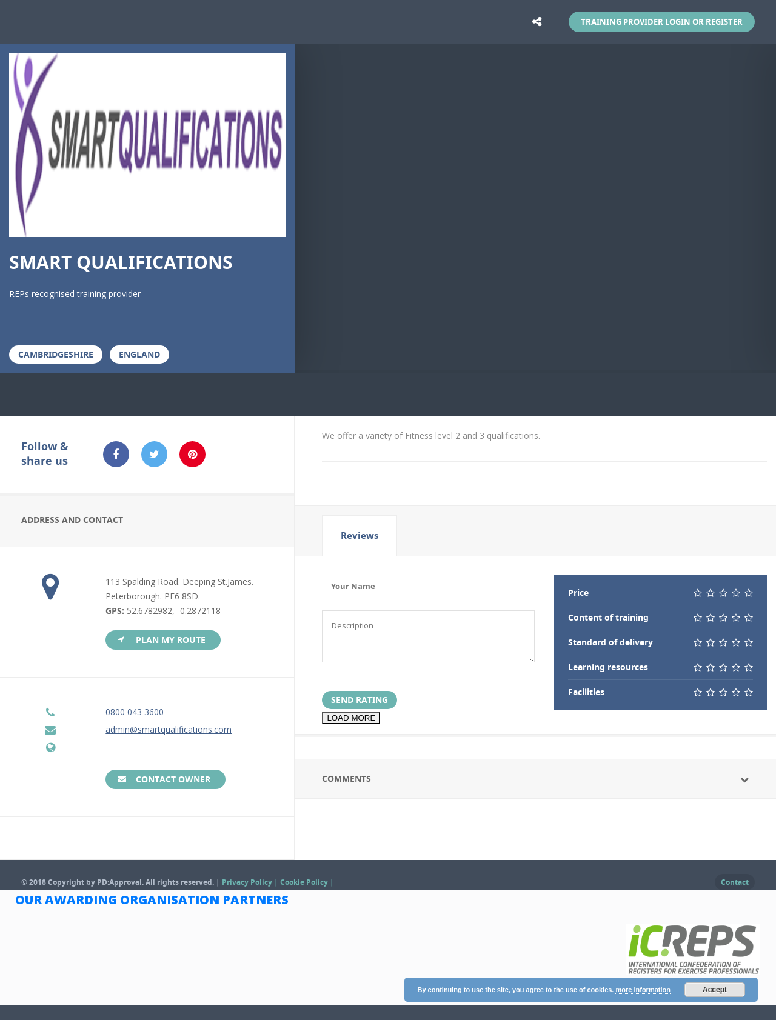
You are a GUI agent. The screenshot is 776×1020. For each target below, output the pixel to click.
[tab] (359, 535)
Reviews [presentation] (359, 535)
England (139, 354)
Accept (715, 989)
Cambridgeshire (55, 354)
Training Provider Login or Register (662, 21)
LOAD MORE (351, 717)
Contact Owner (173, 779)
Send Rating (359, 699)
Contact (735, 882)
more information (642, 989)
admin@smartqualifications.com (168, 729)
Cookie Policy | (307, 882)
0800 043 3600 (134, 712)
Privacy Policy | (251, 882)
